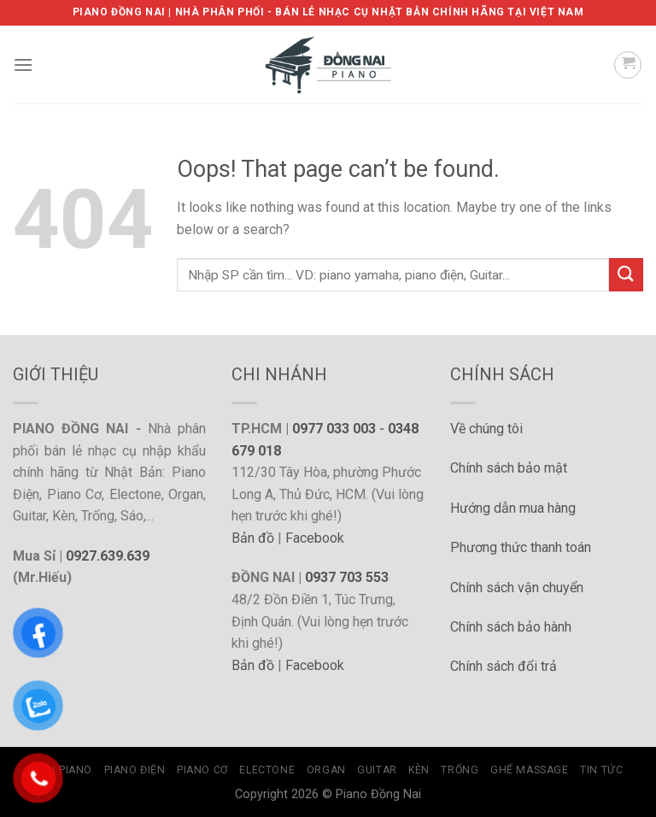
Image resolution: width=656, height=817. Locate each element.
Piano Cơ (202, 770)
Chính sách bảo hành (510, 627)
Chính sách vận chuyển (516, 587)
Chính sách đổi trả (503, 666)
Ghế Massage (529, 770)
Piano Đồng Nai (378, 794)
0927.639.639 (107, 556)
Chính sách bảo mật (508, 468)
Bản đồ (252, 538)
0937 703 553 (347, 577)
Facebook (314, 538)
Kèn (419, 770)
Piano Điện (135, 770)
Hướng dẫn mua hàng (513, 508)
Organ (326, 770)
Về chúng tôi (486, 428)
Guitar (377, 770)
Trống (459, 770)
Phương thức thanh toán (520, 547)
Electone (267, 770)
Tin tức (601, 770)
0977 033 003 (334, 428)
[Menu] (23, 64)
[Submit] (626, 274)
